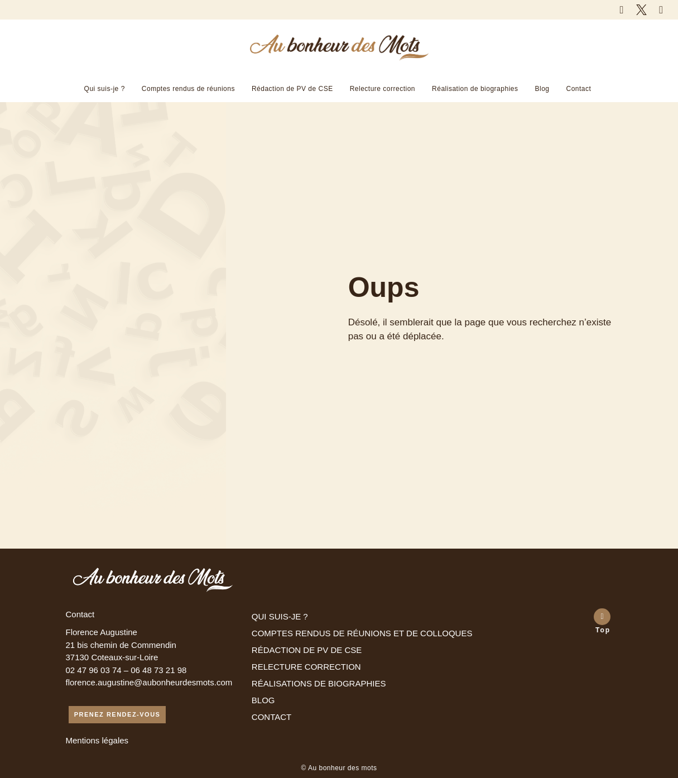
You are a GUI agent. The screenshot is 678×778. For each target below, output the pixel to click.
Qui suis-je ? (104, 89)
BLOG (263, 700)
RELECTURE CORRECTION (306, 666)
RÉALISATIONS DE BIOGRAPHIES (319, 683)
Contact (579, 89)
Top (602, 630)
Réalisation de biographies (475, 89)
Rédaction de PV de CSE (292, 89)
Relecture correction (382, 89)
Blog (542, 89)
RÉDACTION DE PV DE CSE (307, 650)
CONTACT (271, 717)
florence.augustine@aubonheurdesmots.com (149, 682)
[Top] (602, 616)
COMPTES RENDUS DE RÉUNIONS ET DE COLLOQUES (362, 633)
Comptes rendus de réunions (188, 89)
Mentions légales (97, 740)
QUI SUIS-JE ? (280, 616)
